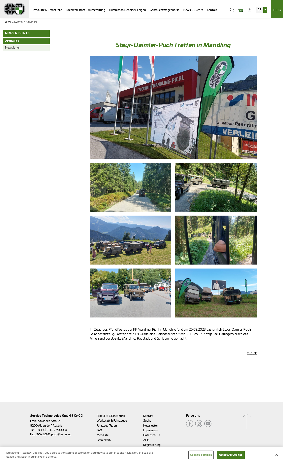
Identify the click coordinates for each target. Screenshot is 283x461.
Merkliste (103, 435)
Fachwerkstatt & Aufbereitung (85, 10)
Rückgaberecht (153, 449)
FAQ (99, 430)
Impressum (150, 430)
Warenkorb (104, 440)
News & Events (193, 10)
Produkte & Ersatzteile (47, 10)
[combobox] (261, 10)
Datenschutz (151, 435)
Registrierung (152, 444)
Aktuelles (31, 22)
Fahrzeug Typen (107, 425)
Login (277, 10)
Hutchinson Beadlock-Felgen (127, 10)
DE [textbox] (259, 9)
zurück (252, 353)
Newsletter (12, 47)
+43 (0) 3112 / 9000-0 (51, 430)
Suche (147, 420)
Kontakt (212, 10)
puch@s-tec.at (61, 434)
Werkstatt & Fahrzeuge (112, 420)
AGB (146, 440)
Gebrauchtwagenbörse (165, 10)
